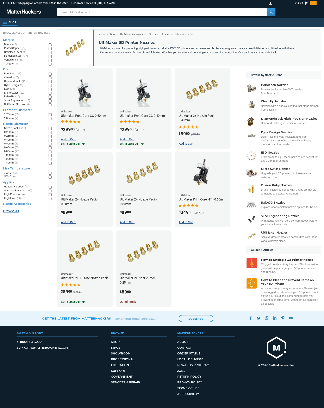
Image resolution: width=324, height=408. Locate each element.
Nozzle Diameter (15, 124)
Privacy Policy (189, 382)
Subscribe (196, 319)
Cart (306, 3)
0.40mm (12, 140)
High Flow (13, 198)
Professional (122, 359)
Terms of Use (188, 388)
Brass (10, 45)
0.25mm (11, 136)
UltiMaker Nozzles (17, 104)
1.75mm (12, 114)
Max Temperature (16, 168)
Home (102, 34)
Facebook (250, 318)
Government (121, 376)
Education (120, 365)
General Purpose (17, 187)
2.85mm (11, 118)
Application (11, 182)
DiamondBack (15, 81)
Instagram (266, 318)
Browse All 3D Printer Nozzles (26, 32)
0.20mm (11, 132)
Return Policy (189, 376)
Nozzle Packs (15, 128)
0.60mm (12, 147)
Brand (165, 34)
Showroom (121, 353)
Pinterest (282, 318)
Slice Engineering (17, 101)
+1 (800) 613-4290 (105, 3)
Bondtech (12, 74)
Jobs (181, 371)
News (115, 348)
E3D (9, 89)
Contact (184, 348)
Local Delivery (190, 359)
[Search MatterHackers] (271, 12)
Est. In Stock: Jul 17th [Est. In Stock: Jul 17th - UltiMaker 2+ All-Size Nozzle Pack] (73, 302)
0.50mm (11, 144)
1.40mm (11, 163)
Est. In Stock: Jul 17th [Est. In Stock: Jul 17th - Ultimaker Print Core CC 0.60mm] (73, 143)
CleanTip (11, 78)
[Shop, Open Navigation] (9, 22)
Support (118, 371)
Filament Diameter (17, 110)
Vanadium (13, 60)
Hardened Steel (16, 56)
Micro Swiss (14, 93)
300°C (10, 173)
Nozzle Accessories (17, 204)
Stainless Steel (15, 52)
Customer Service (82, 3)
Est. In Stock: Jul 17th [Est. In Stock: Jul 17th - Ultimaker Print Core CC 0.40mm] (132, 143)
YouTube (290, 318)
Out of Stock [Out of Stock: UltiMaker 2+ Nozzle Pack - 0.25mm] (128, 301)
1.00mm (12, 155)
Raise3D (12, 97)
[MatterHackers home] (23, 12)
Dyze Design (13, 85)
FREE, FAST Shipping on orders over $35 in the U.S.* (35, 3)
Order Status (188, 353)
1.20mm (11, 159)
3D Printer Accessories (132, 34)
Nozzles (153, 34)
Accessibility (188, 394)
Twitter (258, 318)
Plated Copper (15, 48)
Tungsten (12, 64)
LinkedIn (274, 318)
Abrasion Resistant (18, 191)
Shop (115, 342)
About (182, 342)
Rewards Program (193, 365)
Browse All (11, 211)
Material (9, 40)
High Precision (15, 194)
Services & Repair (125, 382)
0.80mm (12, 151)
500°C (10, 177)
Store (113, 34)
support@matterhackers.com (42, 348)
